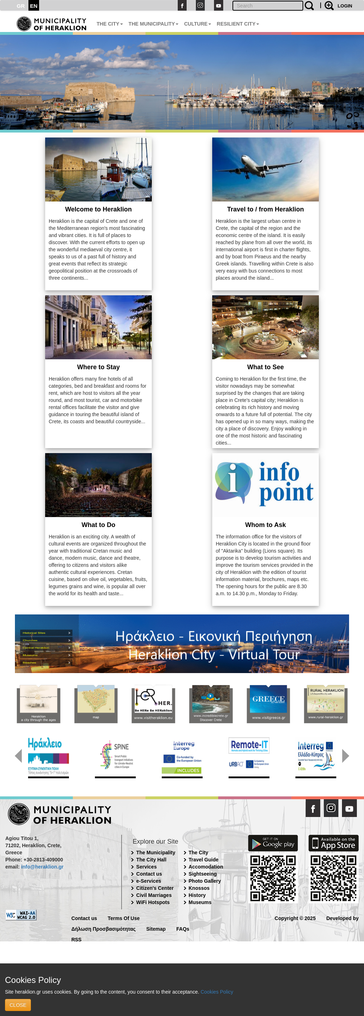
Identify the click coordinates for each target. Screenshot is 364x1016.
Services (146, 867)
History (197, 895)
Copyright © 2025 (295, 917)
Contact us (149, 874)
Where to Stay (98, 367)
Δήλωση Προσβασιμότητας (103, 928)
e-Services (148, 881)
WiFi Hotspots (153, 902)
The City (198, 852)
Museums (200, 902)
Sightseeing (203, 874)
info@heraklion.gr (42, 867)
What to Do (99, 524)
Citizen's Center (154, 888)
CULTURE (197, 24)
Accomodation (206, 867)
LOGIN (345, 6)
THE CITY (110, 24)
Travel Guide (204, 859)
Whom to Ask (265, 524)
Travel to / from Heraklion (265, 209)
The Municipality (155, 852)
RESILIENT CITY (238, 24)
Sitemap (156, 928)
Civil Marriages (154, 895)
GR (21, 6)
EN (34, 6)
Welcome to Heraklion (98, 209)
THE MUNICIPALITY (153, 24)
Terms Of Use (124, 917)
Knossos (199, 888)
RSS (76, 939)
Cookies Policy (216, 992)
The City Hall (151, 859)
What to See (265, 367)
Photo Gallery (205, 881)
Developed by (342, 917)
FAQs (182, 928)
